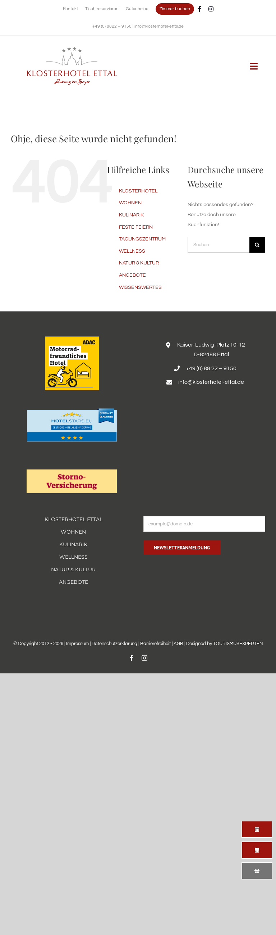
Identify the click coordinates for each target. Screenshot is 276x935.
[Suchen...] (218, 245)
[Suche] (257, 245)
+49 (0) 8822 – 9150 (112, 26)
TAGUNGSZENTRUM (142, 239)
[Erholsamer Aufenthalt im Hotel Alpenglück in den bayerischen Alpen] (72, 49)
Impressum (77, 643)
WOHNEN (130, 202)
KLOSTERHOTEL (138, 191)
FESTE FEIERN (136, 227)
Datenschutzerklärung (114, 643)
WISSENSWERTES (140, 287)
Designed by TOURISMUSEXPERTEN (224, 643)
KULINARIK (131, 215)
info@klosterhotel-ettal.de (159, 26)
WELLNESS (132, 251)
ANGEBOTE (132, 275)
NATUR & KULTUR (139, 263)
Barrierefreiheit (155, 643)
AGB (178, 643)
